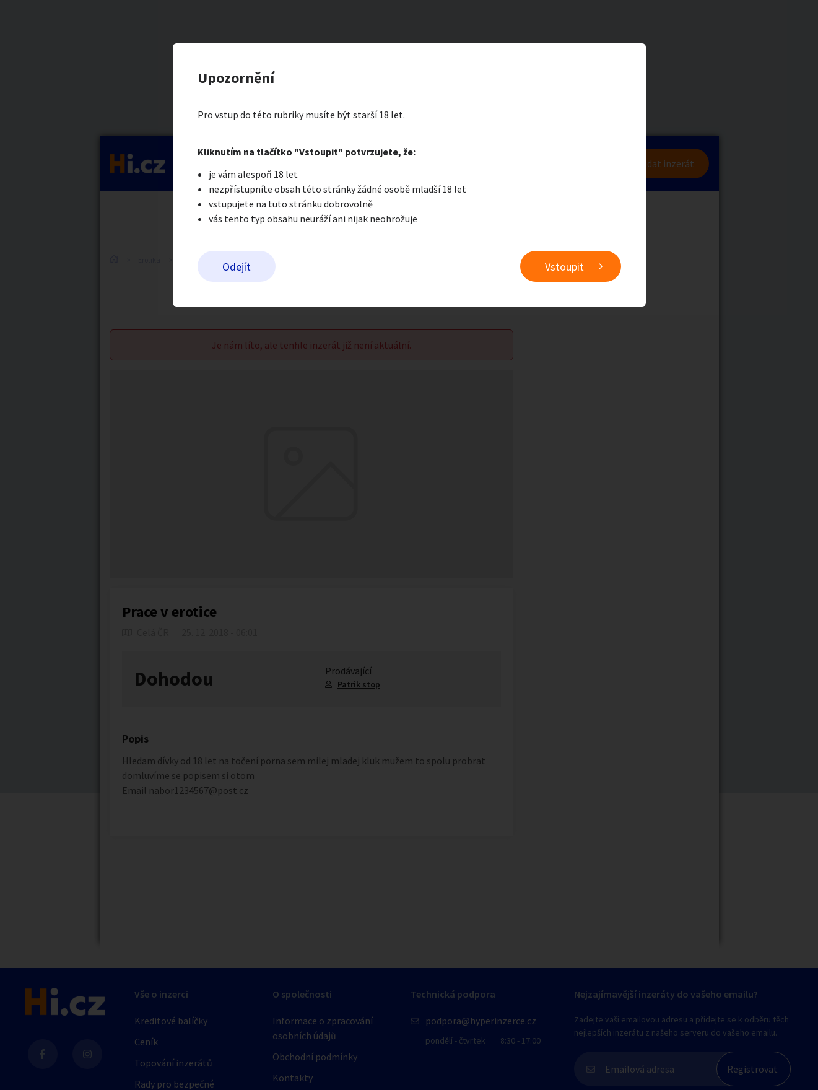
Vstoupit (564, 266)
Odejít (236, 266)
